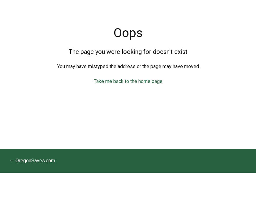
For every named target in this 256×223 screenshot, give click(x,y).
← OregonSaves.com (32, 161)
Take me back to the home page (128, 81)
